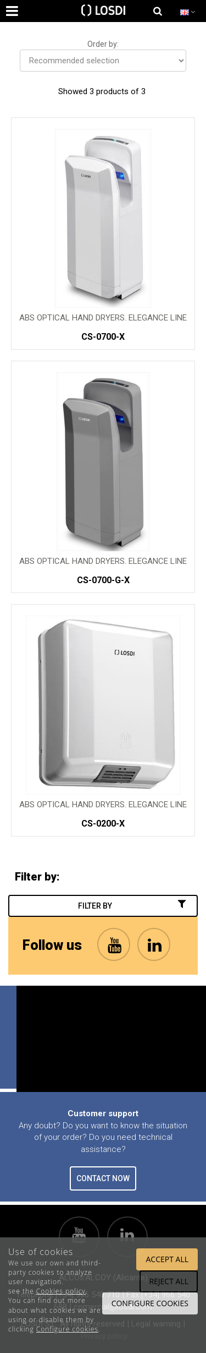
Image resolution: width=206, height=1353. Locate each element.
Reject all (168, 1281)
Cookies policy (61, 1291)
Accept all (167, 1259)
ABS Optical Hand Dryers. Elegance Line (103, 318)
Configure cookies (67, 1329)
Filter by (133, 905)
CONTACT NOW (103, 1178)
